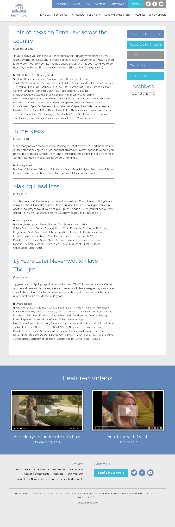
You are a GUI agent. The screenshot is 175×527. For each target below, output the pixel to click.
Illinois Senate (56, 94)
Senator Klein (30, 114)
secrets (99, 331)
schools (17, 114)
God (30, 232)
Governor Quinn (44, 91)
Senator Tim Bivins (66, 114)
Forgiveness (76, 87)
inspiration (26, 319)
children (84, 224)
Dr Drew (109, 83)
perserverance (101, 106)
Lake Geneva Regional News (28, 98)
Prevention (53, 173)
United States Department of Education (34, 339)
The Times (68, 244)
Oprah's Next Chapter (68, 106)
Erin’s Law (45, 14)
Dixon (65, 228)
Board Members (157, 14)
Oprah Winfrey (21, 106)
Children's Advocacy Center (28, 228)
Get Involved (117, 3)
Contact (100, 3)
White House (82, 339)
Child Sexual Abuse (67, 224)
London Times (83, 98)
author (19, 79)
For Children (94, 14)
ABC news (21, 307)
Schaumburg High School (53, 331)
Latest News (138, 75)
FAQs (87, 3)
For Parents (60, 14)
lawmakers (50, 98)
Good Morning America (97, 87)
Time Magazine (79, 118)
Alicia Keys (43, 307)
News (76, 3)
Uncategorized (45, 75)
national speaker (64, 102)
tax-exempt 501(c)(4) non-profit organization (56, 493)
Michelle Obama (101, 98)
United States (20, 248)
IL (80, 232)
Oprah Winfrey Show (91, 327)
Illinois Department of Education (30, 94)
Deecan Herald (79, 83)
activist (31, 307)
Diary (58, 228)
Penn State (86, 106)
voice (31, 248)
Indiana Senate (72, 94)
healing (74, 232)
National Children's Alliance (40, 102)
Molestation (86, 323)
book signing (31, 224)
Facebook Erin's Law (51, 87)
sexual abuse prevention (26, 118)
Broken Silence (48, 224)
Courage (50, 83)
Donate (135, 3)
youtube (95, 339)
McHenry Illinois (62, 236)
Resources (139, 14)
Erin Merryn (20, 87)
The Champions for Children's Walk (42, 244)
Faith (66, 87)
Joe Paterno (87, 94)
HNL (57, 91)
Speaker (65, 173)
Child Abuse (30, 169)
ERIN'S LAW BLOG (25, 75)
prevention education (99, 110)
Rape (35, 240)
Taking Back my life (85, 335)
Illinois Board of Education (74, 91)
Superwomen (56, 335)
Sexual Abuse (104, 114)
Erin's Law (33, 87)
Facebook (44, 315)
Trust (78, 244)
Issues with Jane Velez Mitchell (50, 319)
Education (44, 169)
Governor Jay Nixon (23, 91)
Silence (60, 240)
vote (91, 118)
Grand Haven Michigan (77, 169)
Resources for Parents (145, 34)
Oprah (98, 102)
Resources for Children (145, 44)
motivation (18, 102)
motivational (79, 236)
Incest (16, 319)
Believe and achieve (34, 79)
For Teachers (77, 14)
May (50, 236)
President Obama (22, 110)
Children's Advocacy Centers (28, 83)
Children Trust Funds (77, 79)
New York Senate (84, 102)
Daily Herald (62, 83)
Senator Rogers (47, 114)
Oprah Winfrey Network (43, 106)
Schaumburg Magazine (81, 331)
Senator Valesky (86, 114)
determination (95, 83)
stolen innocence (50, 118)
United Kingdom (91, 244)
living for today (66, 98)
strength (65, 118)
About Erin (62, 3)
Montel (97, 323)
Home (19, 469)
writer (94, 173)
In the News (28, 131)
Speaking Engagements (117, 14)
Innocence (97, 232)
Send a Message (109, 472)
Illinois (86, 232)
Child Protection (101, 307)
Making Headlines (36, 186)
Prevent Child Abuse (43, 110)
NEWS (90, 236)
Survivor (17, 244)
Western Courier (65, 339)
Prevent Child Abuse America (71, 110)
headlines (63, 232)
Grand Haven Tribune (101, 169)
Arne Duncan (57, 307)
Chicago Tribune (55, 79)
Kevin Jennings (76, 319)
